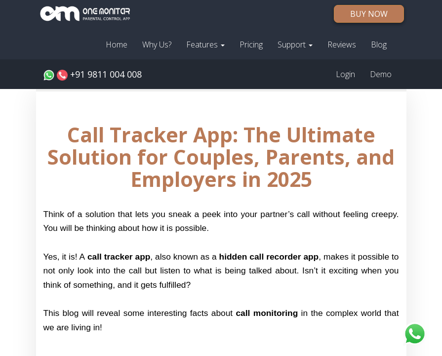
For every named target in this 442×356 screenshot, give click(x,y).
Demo (381, 74)
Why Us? (156, 44)
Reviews (341, 44)
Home (116, 44)
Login (345, 74)
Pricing (251, 44)
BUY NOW (369, 13)
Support (295, 44)
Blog (379, 44)
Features (205, 44)
